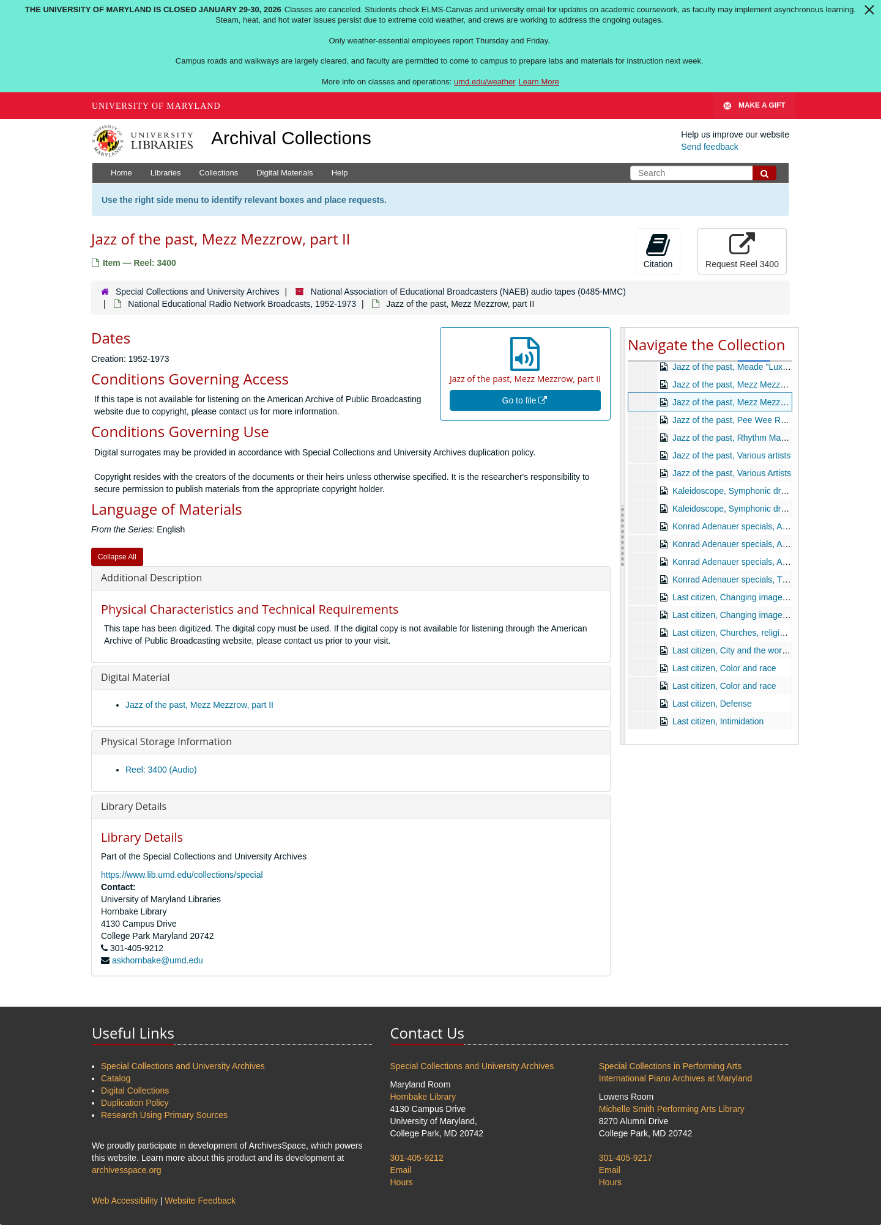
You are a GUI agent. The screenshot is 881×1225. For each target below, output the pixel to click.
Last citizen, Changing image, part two (744, 615)
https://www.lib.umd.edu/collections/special (182, 875)
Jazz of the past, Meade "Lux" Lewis (741, 367)
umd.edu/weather (484, 81)
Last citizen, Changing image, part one (745, 597)
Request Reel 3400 (742, 250)
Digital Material (135, 677)
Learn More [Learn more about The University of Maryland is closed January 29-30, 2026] (539, 81)
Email (401, 1170)
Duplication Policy (135, 1103)
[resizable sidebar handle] (622, 535)
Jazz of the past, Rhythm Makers (734, 438)
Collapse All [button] (117, 557)
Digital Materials (284, 172)
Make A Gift (754, 105)
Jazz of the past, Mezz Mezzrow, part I (745, 384)
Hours (401, 1182)
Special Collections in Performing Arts (670, 1066)
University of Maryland (156, 106)
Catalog (115, 1078)
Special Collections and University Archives (198, 291)
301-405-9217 (625, 1158)
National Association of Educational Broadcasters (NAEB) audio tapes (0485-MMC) (468, 291)
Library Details (133, 806)
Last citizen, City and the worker (733, 650)
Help (340, 172)
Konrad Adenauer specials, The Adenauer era (759, 579)
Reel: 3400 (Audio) (161, 769)
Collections (219, 172)
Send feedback (709, 147)
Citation (658, 250)
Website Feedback (200, 1200)
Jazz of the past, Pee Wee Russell (737, 420)
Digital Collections (135, 1090)
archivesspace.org (127, 1170)
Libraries (166, 172)
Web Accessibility (125, 1200)
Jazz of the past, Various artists (731, 455)
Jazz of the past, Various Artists (731, 473)
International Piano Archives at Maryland (676, 1078)
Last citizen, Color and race (724, 668)
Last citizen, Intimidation (718, 721)
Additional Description (151, 577)
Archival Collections (291, 138)
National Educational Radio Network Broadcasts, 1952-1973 (242, 304)
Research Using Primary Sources (164, 1115)
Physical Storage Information (166, 741)
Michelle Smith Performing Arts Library (672, 1109)
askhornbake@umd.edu (157, 960)
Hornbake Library (423, 1097)
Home (121, 172)
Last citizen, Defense (712, 703)
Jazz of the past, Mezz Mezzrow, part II (199, 705)
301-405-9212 (417, 1158)
